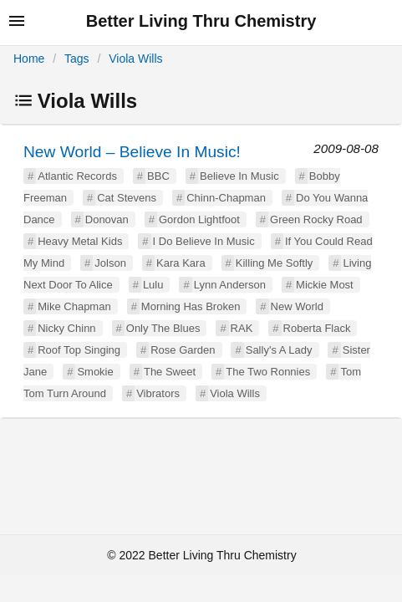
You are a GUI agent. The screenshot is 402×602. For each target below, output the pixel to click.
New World (297, 306)
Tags (76, 58)
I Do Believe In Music (204, 241)
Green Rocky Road (316, 219)
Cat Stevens (126, 197)
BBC (158, 176)
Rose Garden (182, 350)
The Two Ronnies (268, 371)
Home (28, 58)
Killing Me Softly (274, 263)
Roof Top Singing (79, 350)
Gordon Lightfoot (199, 219)
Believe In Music (239, 176)
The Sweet (170, 371)
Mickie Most (325, 284)
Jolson (110, 263)
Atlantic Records (77, 176)
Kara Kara (181, 263)
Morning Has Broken (191, 306)
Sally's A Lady (279, 350)
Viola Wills (135, 58)
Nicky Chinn (66, 328)
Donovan (107, 219)
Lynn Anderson (230, 284)
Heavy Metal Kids (80, 241)
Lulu (153, 284)
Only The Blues (163, 328)
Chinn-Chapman (226, 197)
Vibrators (158, 393)
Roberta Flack (317, 328)
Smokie (95, 371)
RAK (242, 328)
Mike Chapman (74, 306)
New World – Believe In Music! (132, 152)
